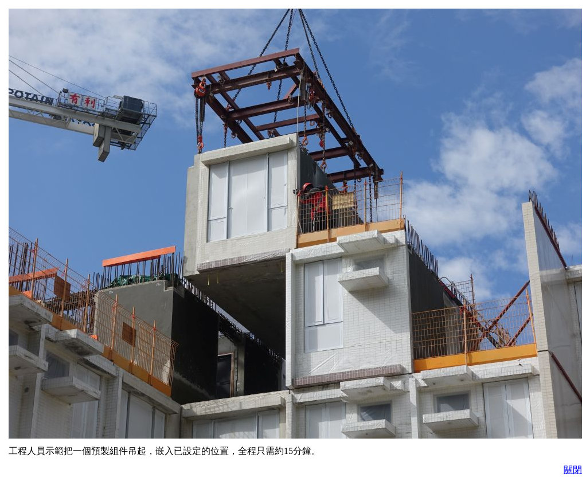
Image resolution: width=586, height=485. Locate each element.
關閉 (573, 470)
